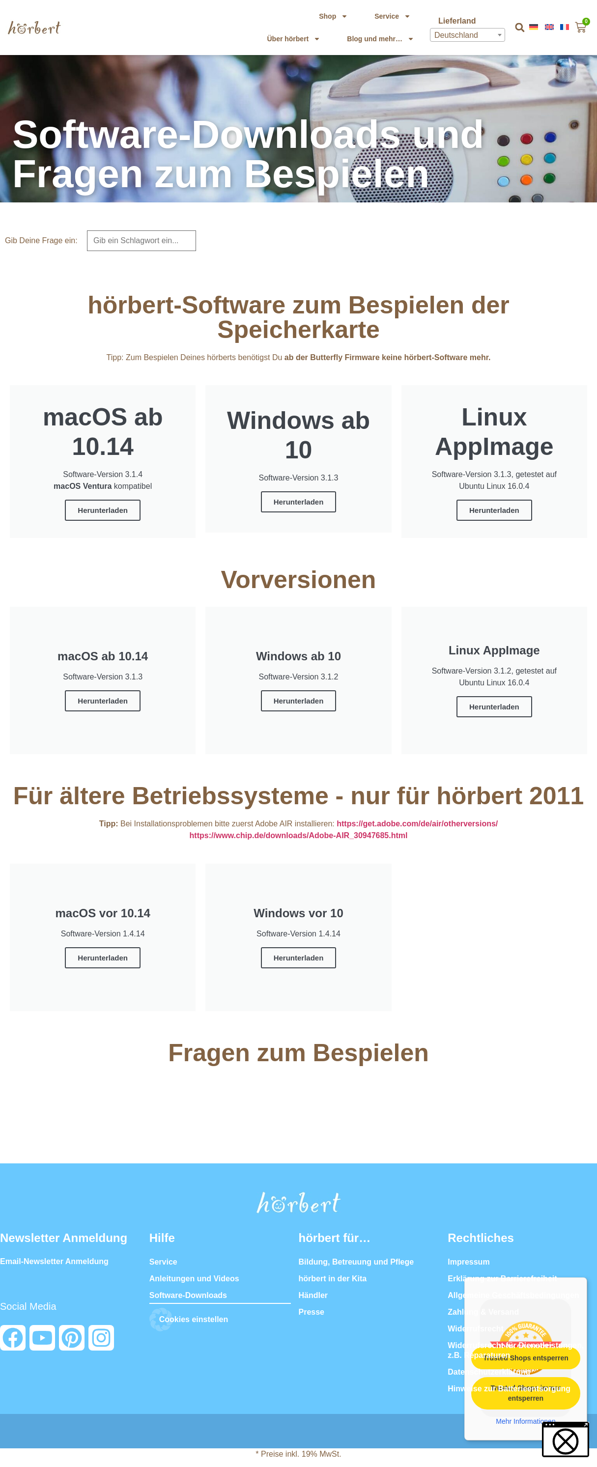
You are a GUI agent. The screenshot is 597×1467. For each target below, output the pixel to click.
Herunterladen (103, 510)
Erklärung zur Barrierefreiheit (502, 1278)
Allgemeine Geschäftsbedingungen (513, 1295)
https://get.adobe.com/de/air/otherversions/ (417, 823)
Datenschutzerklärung (489, 1372)
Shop (333, 16)
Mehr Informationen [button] (525, 1421)
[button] (519, 27)
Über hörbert (293, 38)
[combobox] (467, 35)
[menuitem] (534, 27)
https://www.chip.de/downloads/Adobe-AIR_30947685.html (299, 835)
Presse (312, 1312)
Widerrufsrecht (476, 1329)
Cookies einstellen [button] (193, 1319)
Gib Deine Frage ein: (41, 241)
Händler (313, 1295)
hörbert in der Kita (333, 1278)
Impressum (468, 1262)
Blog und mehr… (380, 38)
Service (392, 16)
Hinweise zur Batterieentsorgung (509, 1388)
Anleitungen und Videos (194, 1278)
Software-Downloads (188, 1295)
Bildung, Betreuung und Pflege (356, 1262)
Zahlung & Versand (483, 1312)
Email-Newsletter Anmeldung (54, 1261)
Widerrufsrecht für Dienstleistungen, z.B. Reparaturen (516, 1350)
